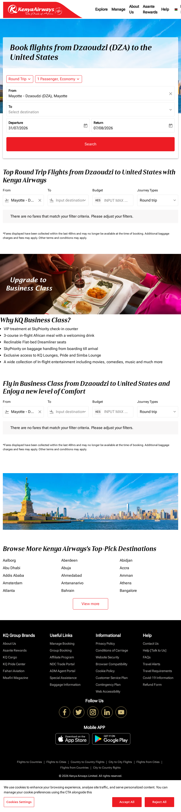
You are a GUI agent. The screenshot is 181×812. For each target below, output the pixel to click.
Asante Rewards (150, 9)
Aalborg (9, 560)
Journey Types (147, 190)
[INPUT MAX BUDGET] (116, 200)
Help (165, 9)
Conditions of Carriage (112, 650)
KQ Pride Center (14, 664)
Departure (15, 123)
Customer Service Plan (112, 678)
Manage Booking (62, 643)
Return (98, 123)
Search (90, 144)
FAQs (147, 657)
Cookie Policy (105, 671)
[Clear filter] (40, 200)
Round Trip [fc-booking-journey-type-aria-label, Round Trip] (17, 79)
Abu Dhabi (11, 568)
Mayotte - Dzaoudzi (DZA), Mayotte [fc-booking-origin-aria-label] (37, 96)
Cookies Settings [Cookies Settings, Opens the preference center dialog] (19, 802)
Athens (126, 583)
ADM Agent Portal (62, 671)
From (12, 91)
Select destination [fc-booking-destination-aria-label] (23, 112)
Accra (124, 568)
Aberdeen (69, 560)
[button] (58, 79)
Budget (97, 190)
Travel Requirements (157, 671)
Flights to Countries (29, 762)
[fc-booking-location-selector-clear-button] (171, 93)
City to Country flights (107, 767)
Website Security (107, 657)
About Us (134, 9)
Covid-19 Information (158, 678)
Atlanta (9, 590)
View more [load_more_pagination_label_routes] (90, 604)
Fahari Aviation (14, 671)
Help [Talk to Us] (154, 650)
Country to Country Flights (87, 762)
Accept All (127, 802)
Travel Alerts (151, 664)
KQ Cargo (10, 657)
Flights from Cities (148, 762)
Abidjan (126, 560)
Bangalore (128, 590)
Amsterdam (12, 583)
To (10, 107)
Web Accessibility (108, 691)
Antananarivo (72, 583)
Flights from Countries (74, 767)
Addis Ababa (13, 575)
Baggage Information (65, 684)
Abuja (66, 568)
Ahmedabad (71, 575)
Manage (118, 9)
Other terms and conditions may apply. (63, 238)
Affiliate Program (62, 657)
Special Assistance (63, 678)
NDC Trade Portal (62, 664)
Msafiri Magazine (15, 678)
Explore (101, 9)
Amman (126, 575)
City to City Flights (120, 762)
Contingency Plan (108, 684)
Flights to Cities (56, 762)
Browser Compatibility (111, 664)
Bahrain (67, 590)
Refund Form (152, 684)
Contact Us (151, 643)
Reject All (159, 802)
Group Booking (61, 650)
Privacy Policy (105, 643)
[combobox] (23, 200)
